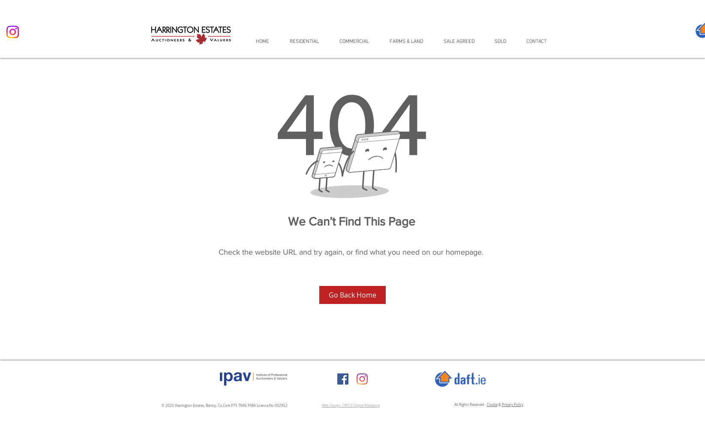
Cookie (492, 405)
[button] (308, 41)
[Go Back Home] (352, 295)
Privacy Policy (512, 405)
